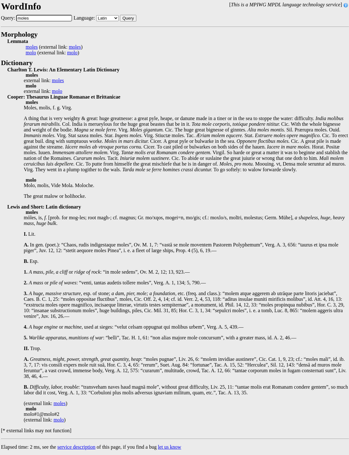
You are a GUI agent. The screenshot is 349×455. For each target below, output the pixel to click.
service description (76, 447)
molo (31, 52)
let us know (169, 447)
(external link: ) (54, 47)
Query (128, 18)
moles (32, 47)
